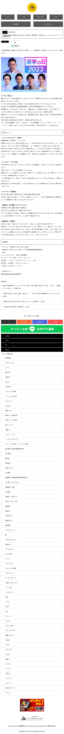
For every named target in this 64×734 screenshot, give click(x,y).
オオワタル (8, 649)
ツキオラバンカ (10, 530)
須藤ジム (8, 430)
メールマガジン (48, 24)
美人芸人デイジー (10, 688)
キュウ (7, 367)
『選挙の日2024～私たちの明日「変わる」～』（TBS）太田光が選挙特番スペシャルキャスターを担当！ (31, 295)
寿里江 (7, 659)
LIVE (24, 17)
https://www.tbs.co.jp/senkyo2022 (11, 274)
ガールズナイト (10, 549)
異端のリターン (10, 635)
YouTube (55, 322)
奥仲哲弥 (8, 463)
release (7, 336)
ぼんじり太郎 (9, 625)
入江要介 (8, 492)
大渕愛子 (8, 472)
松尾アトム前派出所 (11, 415)
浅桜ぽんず (8, 520)
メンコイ (8, 559)
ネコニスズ (8, 401)
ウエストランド (10, 363)
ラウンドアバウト (10, 630)
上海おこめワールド (11, 583)
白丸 (6, 611)
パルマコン (8, 683)
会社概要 (20, 726)
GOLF (7, 606)
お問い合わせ (51, 726)
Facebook (40, 322)
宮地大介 (8, 377)
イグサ (7, 602)
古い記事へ (36, 316)
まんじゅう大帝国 (10, 391)
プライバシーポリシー (39, 726)
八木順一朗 (8, 516)
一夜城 (7, 640)
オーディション (12, 726)
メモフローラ (9, 592)
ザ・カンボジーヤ (10, 578)
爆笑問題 (8, 358)
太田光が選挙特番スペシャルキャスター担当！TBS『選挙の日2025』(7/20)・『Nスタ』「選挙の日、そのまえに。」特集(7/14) (31, 287)
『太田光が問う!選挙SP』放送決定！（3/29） (16, 307)
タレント (8, 17)
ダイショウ (8, 616)
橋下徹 (7, 458)
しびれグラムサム (10, 539)
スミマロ (8, 664)
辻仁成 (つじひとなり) (12, 482)
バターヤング (9, 563)
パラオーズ (8, 678)
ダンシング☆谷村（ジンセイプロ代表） (17, 444)
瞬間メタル (8, 410)
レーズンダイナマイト (12, 439)
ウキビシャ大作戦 (10, 568)
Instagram (24, 322)
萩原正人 (8, 511)
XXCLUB (8, 386)
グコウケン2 (9, 573)
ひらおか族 (8, 554)
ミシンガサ (8, 587)
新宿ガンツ (8, 544)
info (6, 345)
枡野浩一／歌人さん (11, 496)
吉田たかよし (9, 468)
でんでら (8, 621)
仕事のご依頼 (40, 17)
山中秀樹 (8, 453)
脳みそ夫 (8, 372)
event (7, 340)
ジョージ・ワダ (10, 434)
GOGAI (56, 17)
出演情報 (16, 24)
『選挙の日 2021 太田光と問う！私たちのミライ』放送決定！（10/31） (24, 301)
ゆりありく (8, 406)
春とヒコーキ (9, 425)
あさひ (7, 382)
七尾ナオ (8, 673)
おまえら (8, 654)
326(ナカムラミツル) (11, 501)
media (7, 349)
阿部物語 (8, 525)
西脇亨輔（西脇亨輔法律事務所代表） (16, 477)
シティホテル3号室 (11, 396)
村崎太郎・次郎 (10, 487)
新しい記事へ (28, 316)
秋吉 (6, 597)
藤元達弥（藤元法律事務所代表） (15, 449)
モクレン (8, 692)
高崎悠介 (8, 506)
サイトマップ (28, 726)
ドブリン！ (8, 669)
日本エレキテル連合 (11, 420)
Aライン (7, 645)
